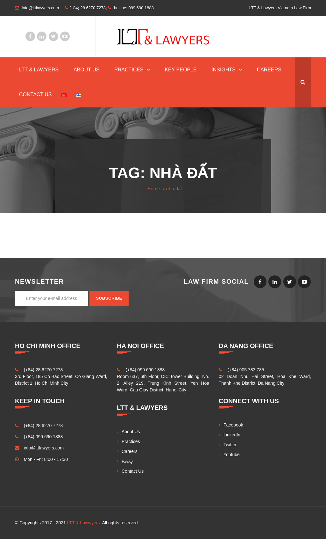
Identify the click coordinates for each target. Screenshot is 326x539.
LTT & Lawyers (39, 69)
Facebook (30, 36)
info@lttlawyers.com (44, 447)
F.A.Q (127, 461)
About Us (87, 69)
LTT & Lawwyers (83, 522)
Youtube (65, 36)
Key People (180, 69)
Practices (129, 69)
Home (153, 188)
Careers (269, 69)
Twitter (53, 36)
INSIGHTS (223, 69)
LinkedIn (41, 36)
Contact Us (35, 94)
